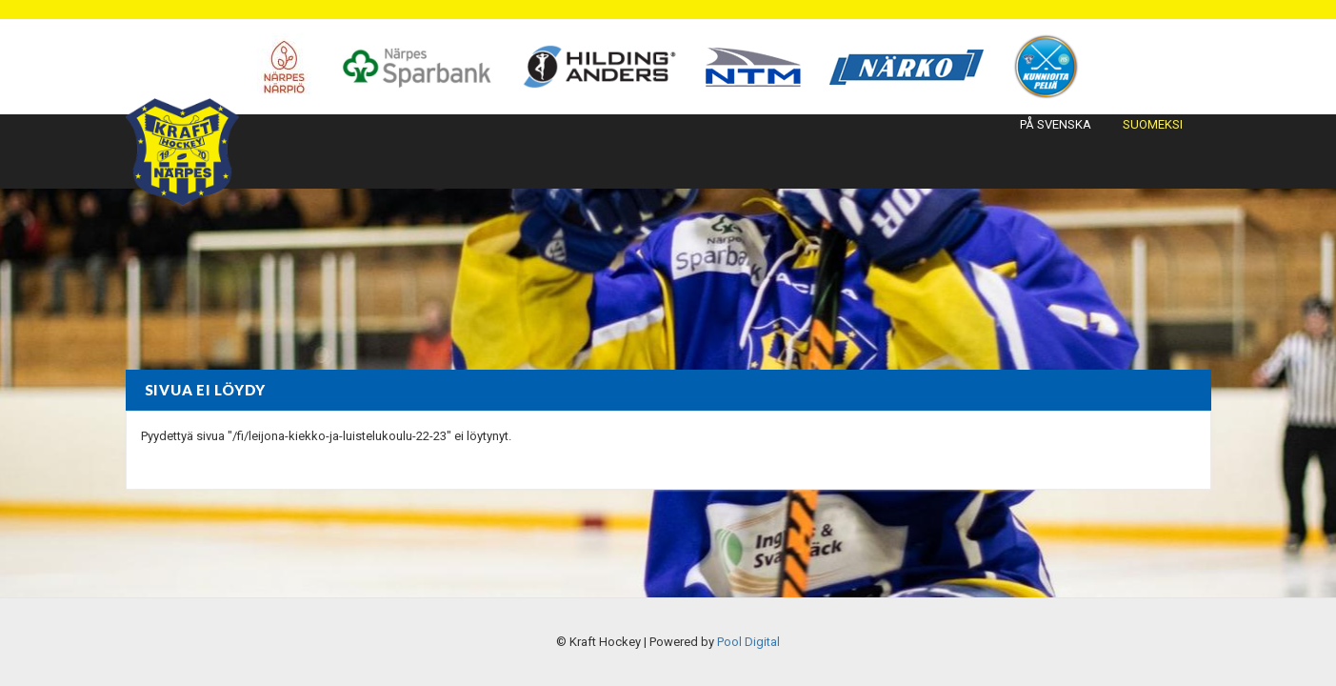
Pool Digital (748, 642)
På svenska (1055, 124)
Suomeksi (1153, 124)
